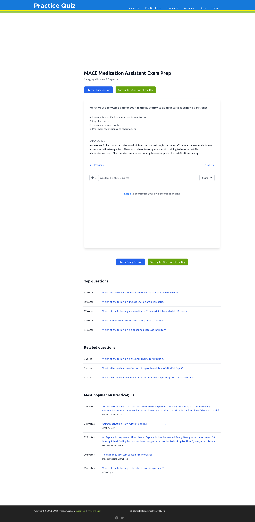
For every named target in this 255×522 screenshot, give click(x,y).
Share (207, 177)
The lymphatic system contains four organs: (127, 454)
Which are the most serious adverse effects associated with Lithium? (140, 292)
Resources (133, 8)
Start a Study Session (98, 90)
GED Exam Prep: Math (112, 445)
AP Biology (107, 472)
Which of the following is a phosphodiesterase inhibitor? (134, 329)
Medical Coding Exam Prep (115, 458)
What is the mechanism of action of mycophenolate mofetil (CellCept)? (142, 368)
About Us (80, 511)
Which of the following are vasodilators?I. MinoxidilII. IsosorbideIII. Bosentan (145, 311)
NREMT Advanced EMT (113, 414)
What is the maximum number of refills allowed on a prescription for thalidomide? (148, 377)
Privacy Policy (94, 511)
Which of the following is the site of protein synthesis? (133, 468)
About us (189, 8)
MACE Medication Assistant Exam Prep (127, 73)
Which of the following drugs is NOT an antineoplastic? (133, 301)
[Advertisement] (125, 42)
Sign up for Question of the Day (135, 90)
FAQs (203, 8)
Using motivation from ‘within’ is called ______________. (134, 423)
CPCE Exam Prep (110, 428)
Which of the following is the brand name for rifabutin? (133, 358)
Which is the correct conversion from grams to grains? (132, 320)
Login (215, 8)
